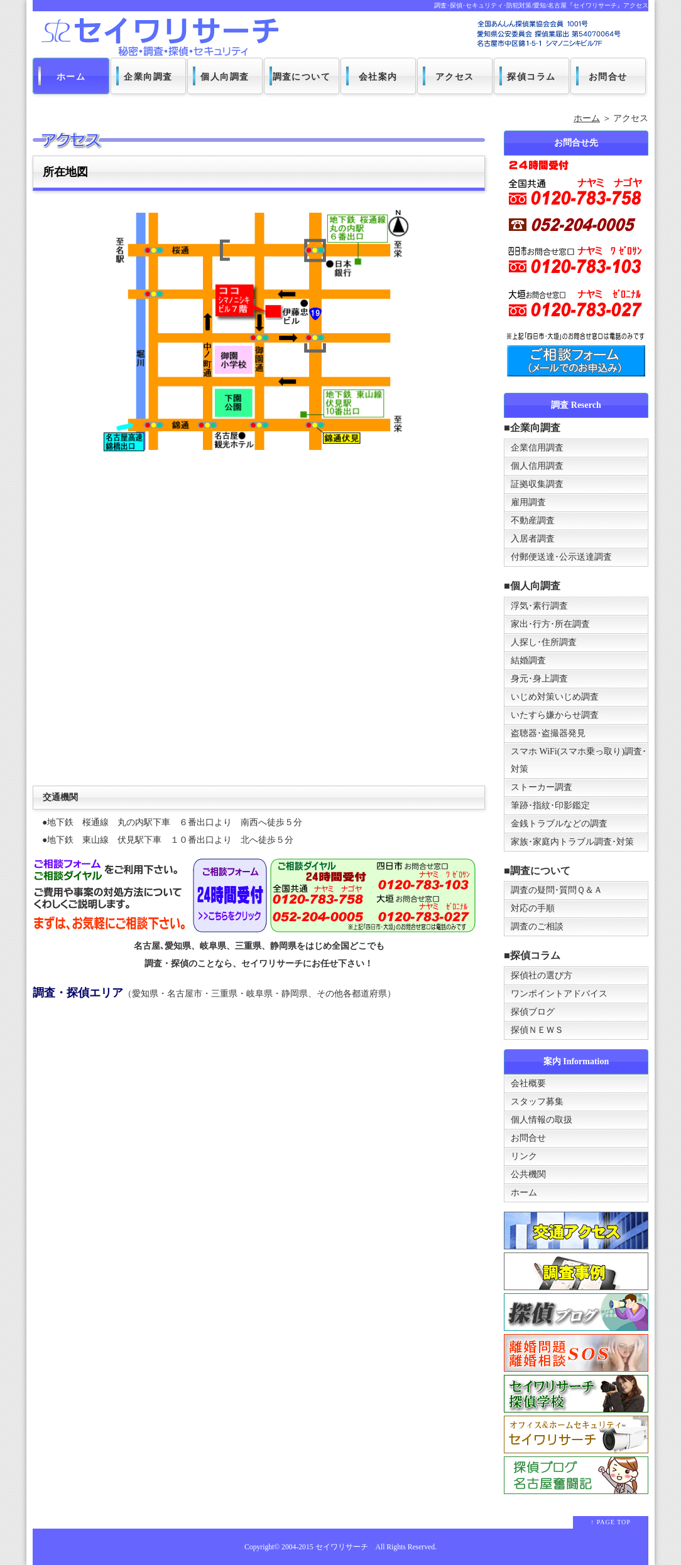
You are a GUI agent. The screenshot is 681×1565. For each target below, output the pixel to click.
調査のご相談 (537, 926)
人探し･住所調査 (544, 642)
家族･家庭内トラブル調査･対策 (572, 842)
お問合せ (608, 77)
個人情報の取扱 (541, 1119)
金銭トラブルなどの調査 (559, 823)
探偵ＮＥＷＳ (537, 1030)
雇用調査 (528, 502)
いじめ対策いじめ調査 (555, 697)
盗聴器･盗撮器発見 (548, 733)
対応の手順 (533, 908)
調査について (301, 77)
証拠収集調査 (537, 484)
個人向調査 (225, 77)
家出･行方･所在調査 (550, 624)
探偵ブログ (533, 1012)
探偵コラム (532, 77)
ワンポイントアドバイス (559, 993)
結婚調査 (528, 660)
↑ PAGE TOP (611, 1522)
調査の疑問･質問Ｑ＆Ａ (556, 890)
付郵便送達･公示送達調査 (561, 557)
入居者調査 (533, 538)
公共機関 (528, 1174)
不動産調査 (533, 520)
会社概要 (528, 1083)
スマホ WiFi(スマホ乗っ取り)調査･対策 (578, 760)
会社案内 (378, 77)
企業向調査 (148, 77)
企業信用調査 (537, 447)
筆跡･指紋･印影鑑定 (550, 805)
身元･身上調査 (539, 678)
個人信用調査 (537, 466)
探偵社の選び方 (541, 975)
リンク (524, 1156)
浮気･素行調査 (539, 606)
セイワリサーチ (341, 1547)
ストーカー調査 (541, 787)
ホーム (71, 77)
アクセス (454, 77)
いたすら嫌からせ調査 (555, 715)
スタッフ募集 (537, 1101)
